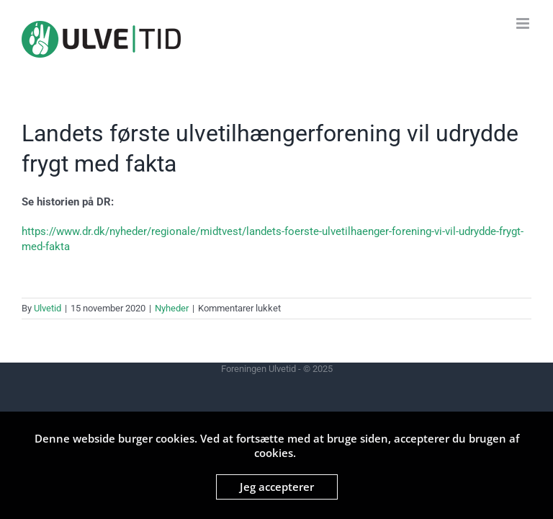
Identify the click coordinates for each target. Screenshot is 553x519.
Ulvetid (47, 308)
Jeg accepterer (277, 486)
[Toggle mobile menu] (523, 23)
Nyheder (172, 308)
